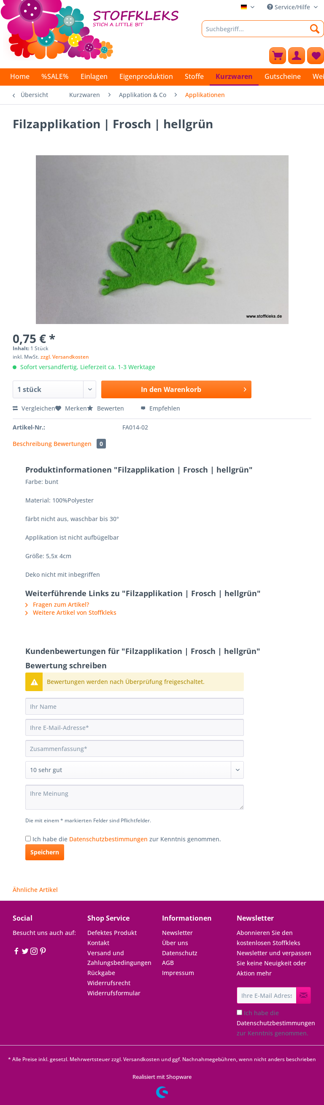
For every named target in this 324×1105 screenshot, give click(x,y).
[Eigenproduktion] (146, 76)
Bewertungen (80, 444)
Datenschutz (179, 953)
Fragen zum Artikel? (57, 604)
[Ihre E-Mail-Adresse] (134, 727)
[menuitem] (263, 32)
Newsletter (177, 933)
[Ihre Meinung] (134, 797)
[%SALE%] (55, 76)
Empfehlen (160, 408)
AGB (168, 963)
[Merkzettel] (315, 55)
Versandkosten (141, 1059)
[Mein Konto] (296, 55)
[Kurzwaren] (234, 77)
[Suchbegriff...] (263, 28)
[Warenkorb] (277, 55)
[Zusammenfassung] (134, 748)
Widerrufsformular (113, 993)
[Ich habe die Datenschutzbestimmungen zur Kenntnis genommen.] (28, 838)
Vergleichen (34, 408)
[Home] (19, 76)
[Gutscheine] (283, 76)
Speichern (44, 852)
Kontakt (98, 943)
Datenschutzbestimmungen (108, 839)
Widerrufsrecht (108, 983)
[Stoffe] (194, 76)
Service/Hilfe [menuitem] (289, 7)
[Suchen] (315, 28)
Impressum (178, 973)
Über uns (175, 943)
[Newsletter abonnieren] (303, 995)
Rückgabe (101, 973)
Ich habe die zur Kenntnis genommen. (126, 839)
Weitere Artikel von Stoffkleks (70, 612)
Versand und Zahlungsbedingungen (119, 958)
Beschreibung (32, 444)
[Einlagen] (94, 76)
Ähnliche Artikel (35, 890)
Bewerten (106, 408)
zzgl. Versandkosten (64, 356)
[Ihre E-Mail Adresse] (267, 995)
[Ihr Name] (134, 706)
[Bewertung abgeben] (134, 770)
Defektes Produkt (112, 933)
